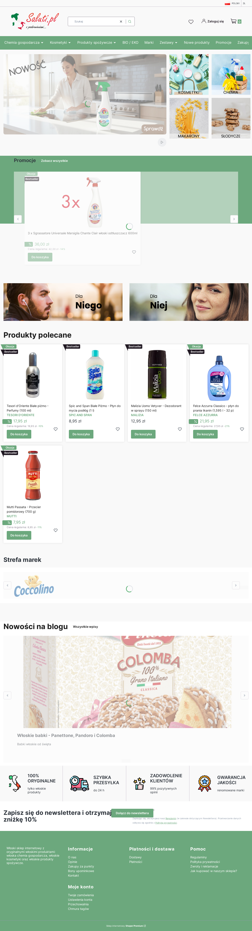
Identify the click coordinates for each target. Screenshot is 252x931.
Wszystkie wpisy (85, 626)
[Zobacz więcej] (34, 585)
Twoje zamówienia (81, 895)
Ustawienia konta (80, 899)
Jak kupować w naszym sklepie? (213, 871)
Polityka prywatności (205, 862)
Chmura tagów (78, 909)
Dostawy (135, 857)
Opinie (72, 862)
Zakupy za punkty (81, 866)
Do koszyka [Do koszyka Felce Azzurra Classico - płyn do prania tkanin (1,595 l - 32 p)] (205, 434)
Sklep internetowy (124, 925)
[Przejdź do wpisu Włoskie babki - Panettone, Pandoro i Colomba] (126, 682)
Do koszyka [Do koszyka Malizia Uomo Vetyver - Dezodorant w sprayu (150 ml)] (143, 434)
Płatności (135, 862)
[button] (130, 21)
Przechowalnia (78, 904)
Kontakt (73, 875)
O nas (72, 857)
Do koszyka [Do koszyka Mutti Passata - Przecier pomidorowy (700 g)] (19, 535)
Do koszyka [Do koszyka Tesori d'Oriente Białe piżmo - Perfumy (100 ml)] (19, 434)
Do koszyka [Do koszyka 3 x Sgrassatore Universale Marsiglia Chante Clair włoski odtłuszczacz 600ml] (40, 257)
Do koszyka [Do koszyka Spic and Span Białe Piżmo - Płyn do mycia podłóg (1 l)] (81, 434)
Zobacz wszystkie (54, 160)
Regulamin (171, 818)
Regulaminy (198, 857)
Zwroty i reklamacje (204, 866)
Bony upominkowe (81, 871)
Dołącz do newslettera (132, 813)
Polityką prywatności (166, 822)
